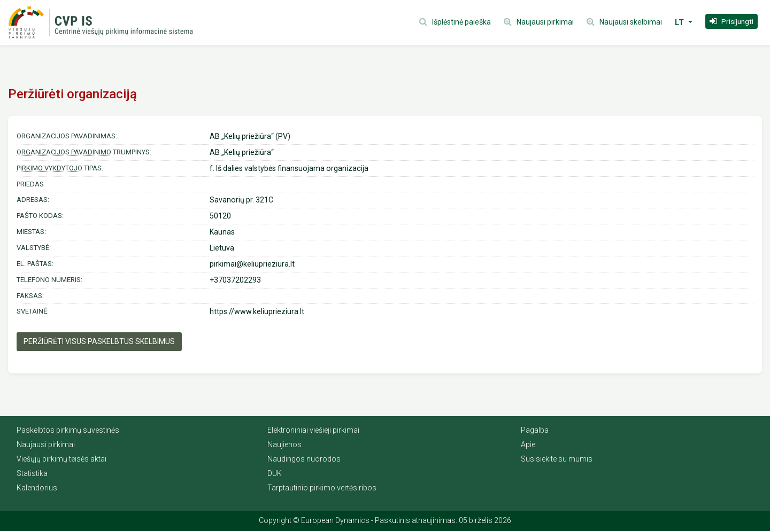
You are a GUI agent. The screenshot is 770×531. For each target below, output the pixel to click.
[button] (731, 21)
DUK (274, 473)
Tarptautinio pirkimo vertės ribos (321, 487)
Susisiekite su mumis (556, 459)
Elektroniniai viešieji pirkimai (313, 430)
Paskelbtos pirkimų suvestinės (68, 430)
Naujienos (284, 444)
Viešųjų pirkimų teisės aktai (61, 459)
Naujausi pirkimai (46, 444)
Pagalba (535, 430)
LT (680, 22)
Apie (528, 444)
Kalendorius (37, 487)
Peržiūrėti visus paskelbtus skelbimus (99, 341)
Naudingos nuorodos (304, 459)
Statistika (32, 473)
